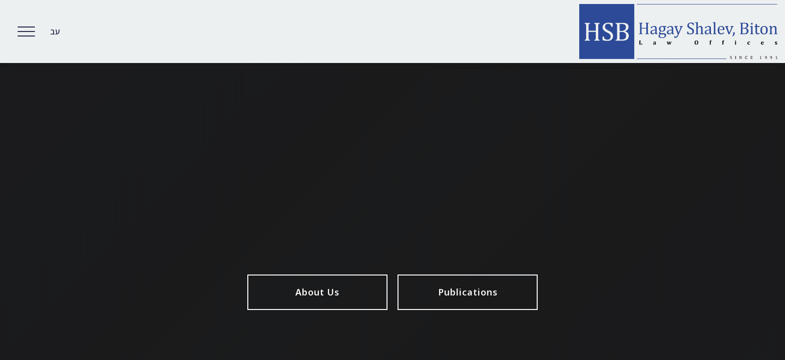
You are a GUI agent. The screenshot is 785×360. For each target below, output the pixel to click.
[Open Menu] (26, 32)
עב (55, 31)
